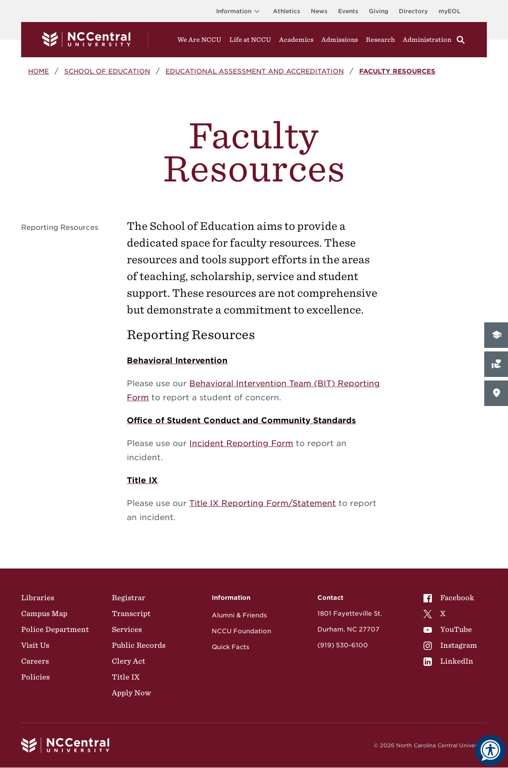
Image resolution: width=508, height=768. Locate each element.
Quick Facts (230, 646)
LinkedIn (448, 661)
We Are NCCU (199, 39)
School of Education (107, 71)
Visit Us (35, 645)
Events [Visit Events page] (348, 11)
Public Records (139, 645)
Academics (296, 39)
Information (239, 11)
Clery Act (128, 661)
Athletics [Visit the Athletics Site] (286, 11)
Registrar (128, 598)
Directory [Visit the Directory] (413, 11)
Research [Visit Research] (380, 39)
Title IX (126, 677)
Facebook (448, 598)
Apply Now (131, 693)
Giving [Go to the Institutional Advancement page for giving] (378, 11)
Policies (35, 677)
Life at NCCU (250, 39)
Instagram (450, 645)
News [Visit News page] (319, 11)
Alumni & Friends (239, 615)
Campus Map (44, 613)
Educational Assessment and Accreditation (255, 71)
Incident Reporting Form (241, 443)
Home (38, 71)
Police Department (55, 629)
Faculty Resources (397, 71)
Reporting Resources (59, 227)
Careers (35, 661)
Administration (427, 39)
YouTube (447, 629)
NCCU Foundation (241, 631)
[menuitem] (450, 598)
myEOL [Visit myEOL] (449, 11)
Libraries (37, 598)
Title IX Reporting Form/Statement (262, 503)
